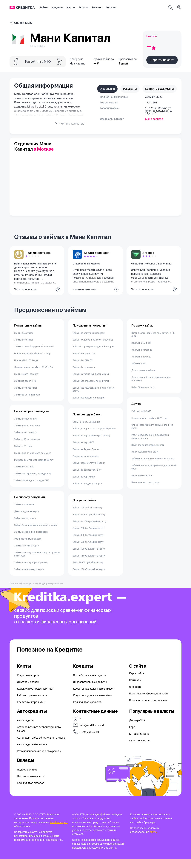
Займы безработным (25, 418)
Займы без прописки (84, 367)
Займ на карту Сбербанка (86, 422)
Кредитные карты (28, 675)
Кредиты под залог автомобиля (92, 695)
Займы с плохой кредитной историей (34, 346)
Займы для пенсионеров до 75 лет (32, 453)
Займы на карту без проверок (88, 333)
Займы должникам (24, 466)
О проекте (135, 686)
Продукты (28, 583)
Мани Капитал (154, 118)
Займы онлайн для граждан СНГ (31, 480)
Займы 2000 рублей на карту (88, 528)
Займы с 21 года (23, 446)
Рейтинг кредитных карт (32, 695)
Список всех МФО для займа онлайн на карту (152, 426)
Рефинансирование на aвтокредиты (39, 751)
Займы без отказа (23, 333)
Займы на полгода (141, 356)
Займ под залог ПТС (25, 381)
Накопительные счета (30, 776)
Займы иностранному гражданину (32, 473)
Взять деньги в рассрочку (145, 482)
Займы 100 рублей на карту (87, 507)
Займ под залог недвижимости (147, 445)
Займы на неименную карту (29, 569)
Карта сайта (136, 673)
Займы (43, 7)
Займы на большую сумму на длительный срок (154, 467)
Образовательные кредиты (90, 681)
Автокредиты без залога (32, 744)
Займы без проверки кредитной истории (35, 525)
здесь (153, 831)
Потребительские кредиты (89, 675)
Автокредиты (25, 720)
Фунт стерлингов (139, 740)
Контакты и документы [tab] (159, 88)
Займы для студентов (25, 432)
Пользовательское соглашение (148, 700)
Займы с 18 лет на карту (27, 439)
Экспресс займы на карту (27, 539)
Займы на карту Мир (84, 476)
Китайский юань (139, 733)
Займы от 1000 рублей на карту (90, 521)
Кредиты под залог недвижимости (94, 688)
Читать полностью (25, 289)
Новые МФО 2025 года (26, 360)
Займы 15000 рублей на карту (89, 555)
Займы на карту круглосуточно (30, 562)
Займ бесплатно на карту (144, 451)
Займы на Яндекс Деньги (86, 449)
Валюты (97, 7)
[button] (162, 60)
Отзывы (111, 7)
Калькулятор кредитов (87, 702)
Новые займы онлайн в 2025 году (32, 353)
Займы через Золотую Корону (89, 463)
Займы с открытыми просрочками (91, 374)
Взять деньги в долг (142, 475)
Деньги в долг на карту (26, 511)
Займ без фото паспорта (27, 394)
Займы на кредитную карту (87, 483)
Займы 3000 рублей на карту (88, 535)
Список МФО (21, 23)
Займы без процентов (26, 388)
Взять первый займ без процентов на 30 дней (153, 335)
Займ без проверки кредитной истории (93, 346)
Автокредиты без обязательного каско (41, 737)
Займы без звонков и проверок (30, 532)
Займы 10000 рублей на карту (89, 549)
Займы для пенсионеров (27, 425)
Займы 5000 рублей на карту (88, 542)
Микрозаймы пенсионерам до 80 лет (33, 460)
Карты (71, 7)
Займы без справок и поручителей (91, 381)
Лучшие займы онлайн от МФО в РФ (33, 367)
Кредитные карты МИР (31, 702)
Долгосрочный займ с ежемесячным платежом (151, 379)
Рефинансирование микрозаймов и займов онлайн (150, 436)
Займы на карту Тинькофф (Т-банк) (91, 435)
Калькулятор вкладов (30, 782)
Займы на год (138, 363)
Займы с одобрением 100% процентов (93, 339)
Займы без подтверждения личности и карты (93, 389)
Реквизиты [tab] (130, 88)
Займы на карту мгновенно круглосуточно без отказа (37, 554)
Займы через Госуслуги (26, 374)
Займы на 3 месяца (141, 350)
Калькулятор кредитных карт (35, 688)
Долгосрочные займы (143, 370)
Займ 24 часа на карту (143, 387)
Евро (132, 727)
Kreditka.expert (58, 822)
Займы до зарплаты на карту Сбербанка (94, 428)
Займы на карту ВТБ (83, 442)
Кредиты (57, 7)
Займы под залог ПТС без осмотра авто (152, 458)
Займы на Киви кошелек (86, 456)
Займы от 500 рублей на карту (89, 514)
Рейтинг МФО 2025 (141, 411)
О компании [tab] (107, 88)
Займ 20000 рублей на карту (88, 562)
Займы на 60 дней (141, 343)
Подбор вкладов (27, 769)
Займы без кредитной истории (89, 397)
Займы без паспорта (84, 353)
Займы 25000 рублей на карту (89, 569)
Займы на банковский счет (87, 470)
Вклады (83, 7)
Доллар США (137, 720)
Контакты (135, 680)
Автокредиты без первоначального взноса (39, 729)
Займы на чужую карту (26, 545)
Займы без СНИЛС (83, 360)
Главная (14, 583)
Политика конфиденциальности (149, 693)
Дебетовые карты (28, 681)
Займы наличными (24, 504)
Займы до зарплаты (25, 518)
